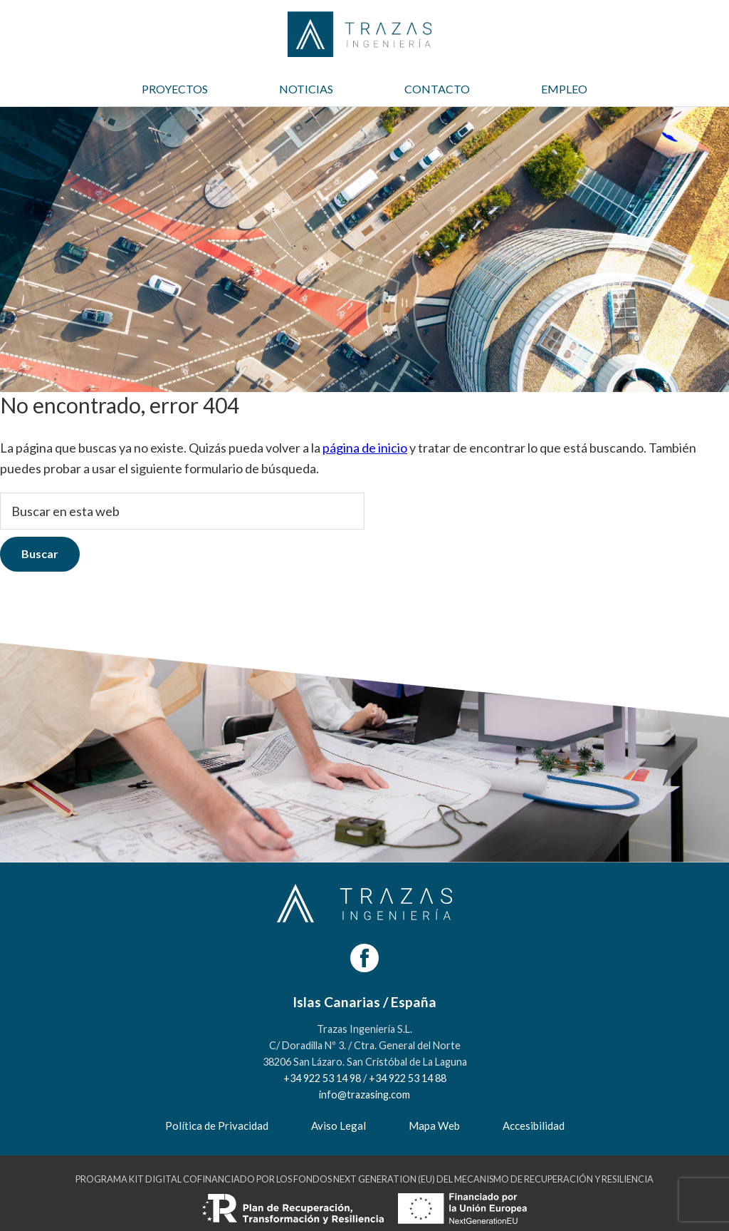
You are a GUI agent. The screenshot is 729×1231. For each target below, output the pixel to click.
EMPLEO (564, 89)
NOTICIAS (306, 89)
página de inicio (364, 447)
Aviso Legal (338, 1125)
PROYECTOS (175, 89)
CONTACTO (437, 89)
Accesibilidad (534, 1125)
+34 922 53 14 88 (407, 1078)
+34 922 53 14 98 (322, 1078)
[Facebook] (364, 958)
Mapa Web (434, 1125)
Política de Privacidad (216, 1125)
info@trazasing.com (364, 1094)
